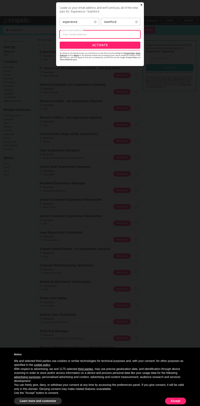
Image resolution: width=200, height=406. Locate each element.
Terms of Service (66, 98)
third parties (85, 368)
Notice (76, 94)
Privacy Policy (129, 92)
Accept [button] (175, 400)
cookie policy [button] (42, 364)
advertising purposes (27, 377)
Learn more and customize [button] (38, 400)
